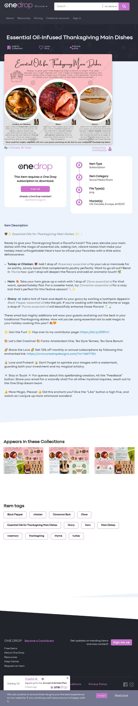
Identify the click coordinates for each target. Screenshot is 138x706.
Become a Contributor (39, 641)
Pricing (38, 18)
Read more (121, 695)
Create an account (57, 18)
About (10, 18)
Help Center (11, 661)
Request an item (14, 666)
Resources (23, 18)
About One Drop (14, 653)
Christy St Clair (20, 147)
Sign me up (121, 642)
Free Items (10, 648)
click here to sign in (35, 200)
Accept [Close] (101, 695)
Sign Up (35, 189)
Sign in (77, 18)
